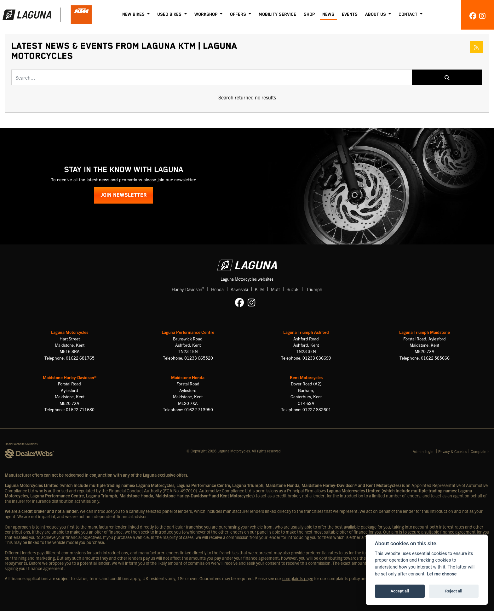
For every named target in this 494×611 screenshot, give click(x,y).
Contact (409, 14)
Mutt (275, 289)
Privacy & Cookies (452, 451)
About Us (376, 14)
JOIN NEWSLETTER (123, 195)
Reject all (453, 591)
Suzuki (293, 289)
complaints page (297, 578)
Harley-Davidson (188, 289)
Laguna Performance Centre (188, 332)
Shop (309, 14)
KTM (259, 289)
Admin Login (423, 451)
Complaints (480, 451)
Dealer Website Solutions (21, 444)
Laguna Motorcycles (69, 332)
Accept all (400, 591)
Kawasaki (239, 289)
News (328, 14)
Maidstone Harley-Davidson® (69, 377)
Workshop (206, 14)
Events (350, 14)
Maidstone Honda (187, 377)
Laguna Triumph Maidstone (424, 332)
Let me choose (442, 574)
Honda (217, 289)
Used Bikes (170, 14)
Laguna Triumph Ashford (306, 332)
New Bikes (134, 14)
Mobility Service (277, 14)
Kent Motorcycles (306, 377)
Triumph (314, 289)
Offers (238, 14)
